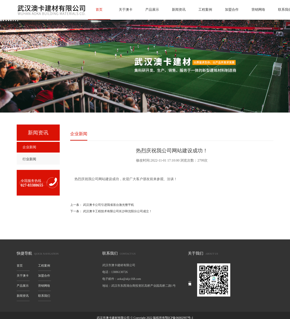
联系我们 (44, 295)
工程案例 (205, 9)
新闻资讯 (179, 9)
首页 (99, 9)
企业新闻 (29, 147)
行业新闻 (29, 159)
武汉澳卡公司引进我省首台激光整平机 (108, 204)
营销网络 (258, 9)
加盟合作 (232, 9)
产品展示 (152, 9)
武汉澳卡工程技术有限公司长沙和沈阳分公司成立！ (117, 211)
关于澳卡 (125, 9)
